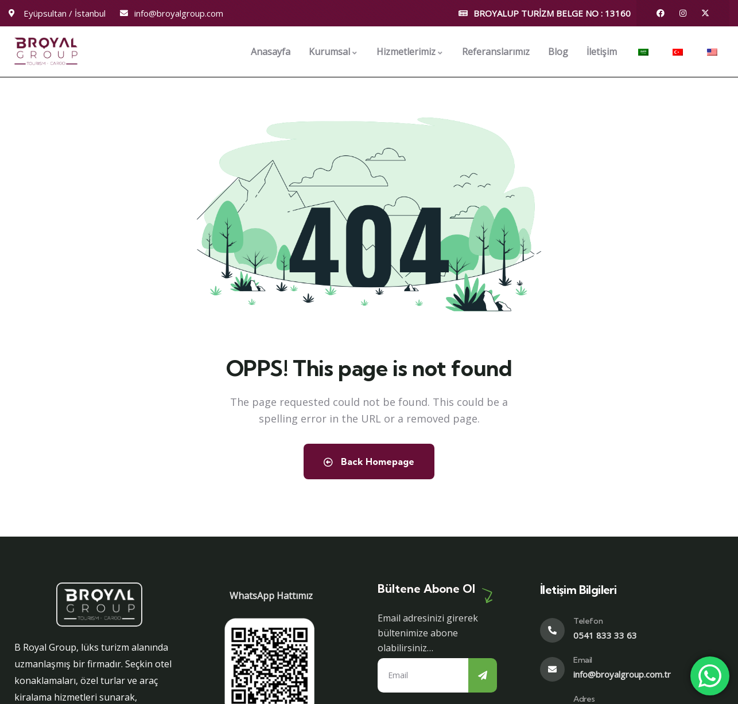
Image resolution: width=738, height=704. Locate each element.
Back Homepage (369, 461)
